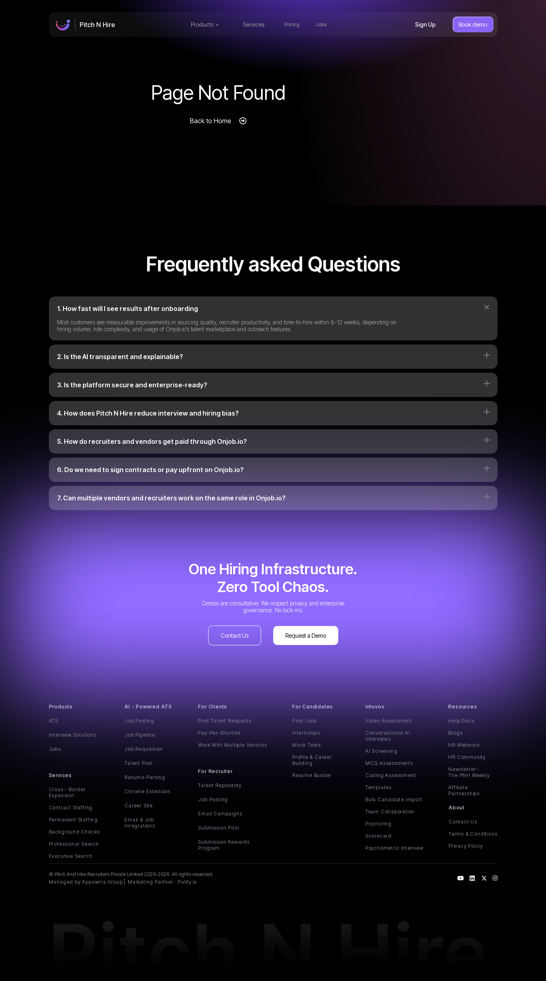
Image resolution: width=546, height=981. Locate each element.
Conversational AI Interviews (387, 736)
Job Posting (139, 721)
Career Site (138, 805)
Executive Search (71, 856)
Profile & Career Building (312, 760)
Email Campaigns (220, 814)
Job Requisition (143, 749)
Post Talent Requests (224, 721)
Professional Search (74, 844)
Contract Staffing (71, 808)
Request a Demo (305, 635)
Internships (306, 733)
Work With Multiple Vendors (232, 745)
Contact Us (235, 635)
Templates (378, 787)
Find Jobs (304, 721)
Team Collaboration (390, 812)
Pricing (292, 24)
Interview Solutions (72, 735)
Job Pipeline (139, 735)
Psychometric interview (394, 848)
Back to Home (210, 121)
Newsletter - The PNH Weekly (468, 772)
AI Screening (381, 751)
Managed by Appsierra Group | (87, 882)
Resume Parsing (144, 777)
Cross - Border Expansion (67, 792)
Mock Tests (306, 745)
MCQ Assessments (389, 763)
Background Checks (74, 832)
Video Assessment (388, 721)
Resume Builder (311, 775)
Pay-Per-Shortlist (219, 733)
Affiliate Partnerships (464, 790)
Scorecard (378, 836)
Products (205, 24)
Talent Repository (220, 785)
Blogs (455, 733)
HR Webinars (464, 745)
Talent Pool (138, 763)
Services (253, 24)
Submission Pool (218, 828)
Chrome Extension (147, 791)
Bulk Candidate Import (393, 799)
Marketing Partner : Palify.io (162, 882)
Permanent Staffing (73, 820)
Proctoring (378, 824)
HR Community (467, 757)
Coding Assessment (390, 775)
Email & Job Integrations (139, 823)
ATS (53, 721)
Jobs (321, 24)
